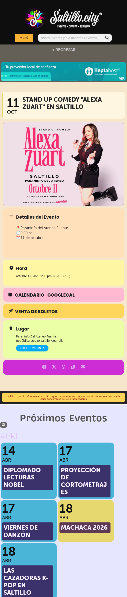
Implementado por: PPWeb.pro (64, 593)
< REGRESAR (63, 49)
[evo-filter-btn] (3, 425)
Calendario (29, 295)
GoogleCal (61, 295)
